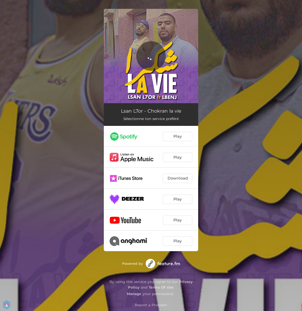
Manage (134, 294)
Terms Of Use (161, 287)
